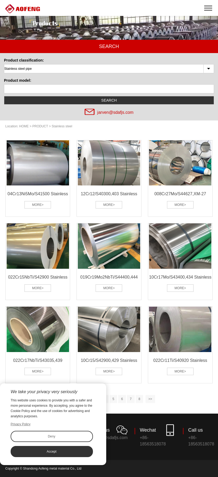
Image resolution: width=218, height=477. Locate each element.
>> (150, 399)
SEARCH (109, 100)
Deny (51, 436)
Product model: (17, 80)
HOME (24, 126)
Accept (52, 451)
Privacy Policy (21, 424)
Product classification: (24, 60)
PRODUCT (40, 126)
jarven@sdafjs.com (115, 112)
